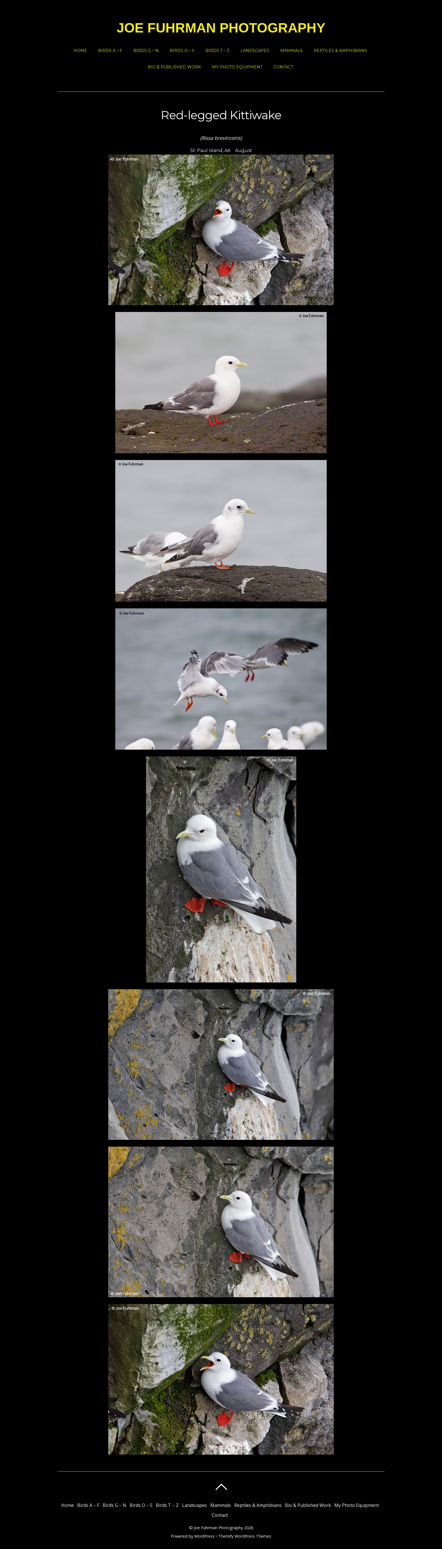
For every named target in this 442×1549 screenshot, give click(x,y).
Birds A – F (110, 50)
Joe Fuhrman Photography (218, 1527)
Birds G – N (146, 50)
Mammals (291, 50)
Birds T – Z (217, 50)
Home (80, 50)
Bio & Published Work (174, 67)
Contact (283, 67)
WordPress (204, 1536)
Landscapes (254, 50)
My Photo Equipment (237, 67)
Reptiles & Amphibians (340, 50)
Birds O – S (182, 50)
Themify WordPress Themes (244, 1536)
